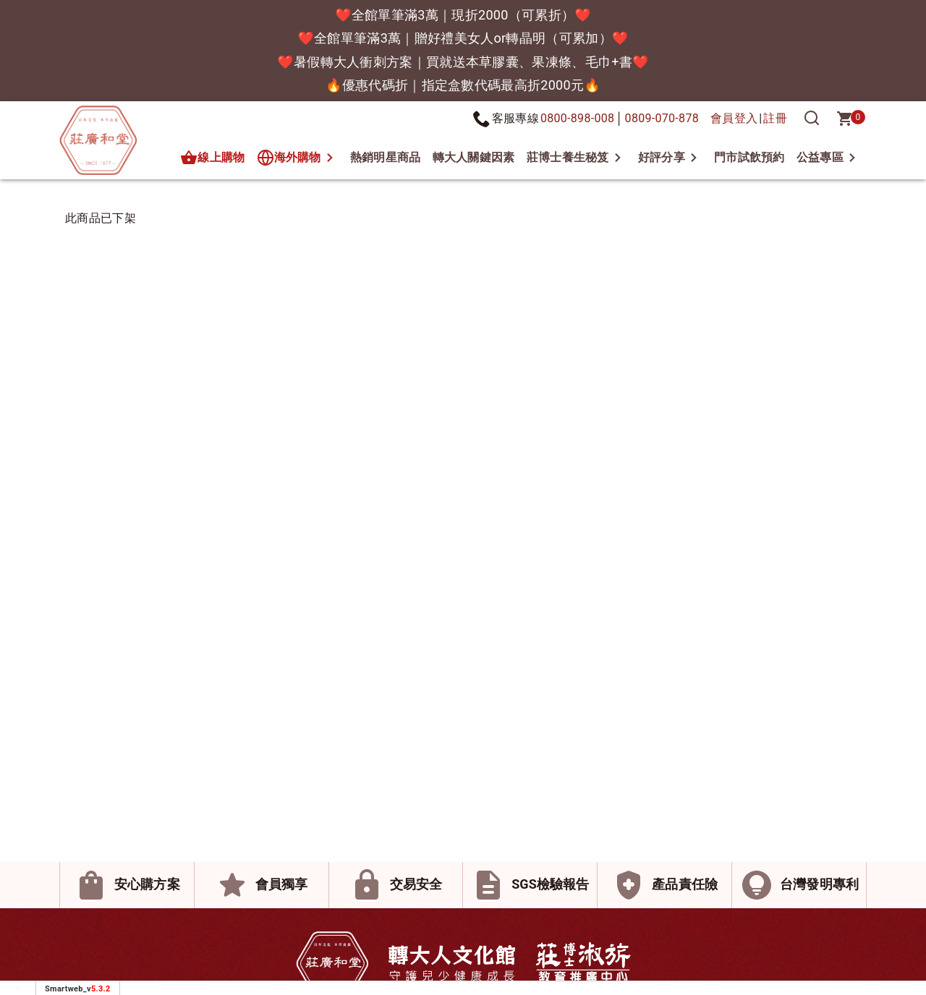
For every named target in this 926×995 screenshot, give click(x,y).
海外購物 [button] (289, 157)
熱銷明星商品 (385, 157)
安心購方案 (147, 884)
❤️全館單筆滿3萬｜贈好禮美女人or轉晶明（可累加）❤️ (462, 38)
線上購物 (212, 157)
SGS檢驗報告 (550, 884)
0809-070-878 (662, 118)
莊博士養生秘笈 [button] (568, 157)
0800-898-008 (577, 118)
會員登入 (733, 118)
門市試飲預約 (749, 157)
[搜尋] (812, 118)
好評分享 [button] (661, 157)
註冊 (775, 118)
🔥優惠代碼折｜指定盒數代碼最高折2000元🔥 (463, 85)
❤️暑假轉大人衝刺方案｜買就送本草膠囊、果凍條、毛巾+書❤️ (462, 61)
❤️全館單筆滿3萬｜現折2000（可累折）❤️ (463, 14)
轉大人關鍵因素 (474, 157)
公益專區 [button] (820, 157)
